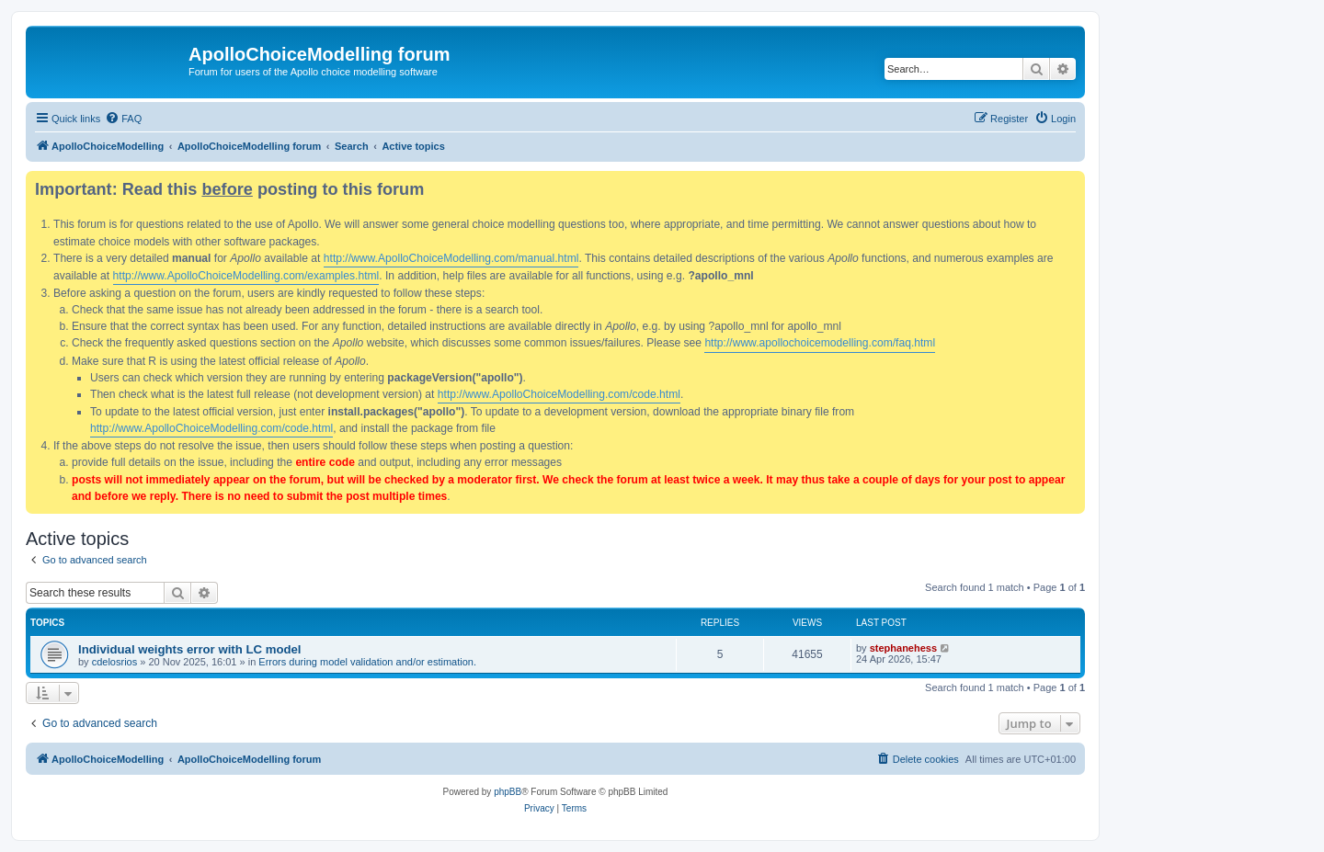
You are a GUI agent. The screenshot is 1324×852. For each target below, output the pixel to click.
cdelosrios (115, 661)
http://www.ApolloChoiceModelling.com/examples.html (246, 275)
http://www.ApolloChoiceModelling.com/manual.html (451, 258)
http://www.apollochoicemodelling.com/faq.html (819, 342)
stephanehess (903, 647)
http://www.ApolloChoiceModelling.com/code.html (559, 394)
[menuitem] (123, 119)
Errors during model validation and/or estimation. (367, 661)
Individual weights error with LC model (190, 649)
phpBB (507, 792)
